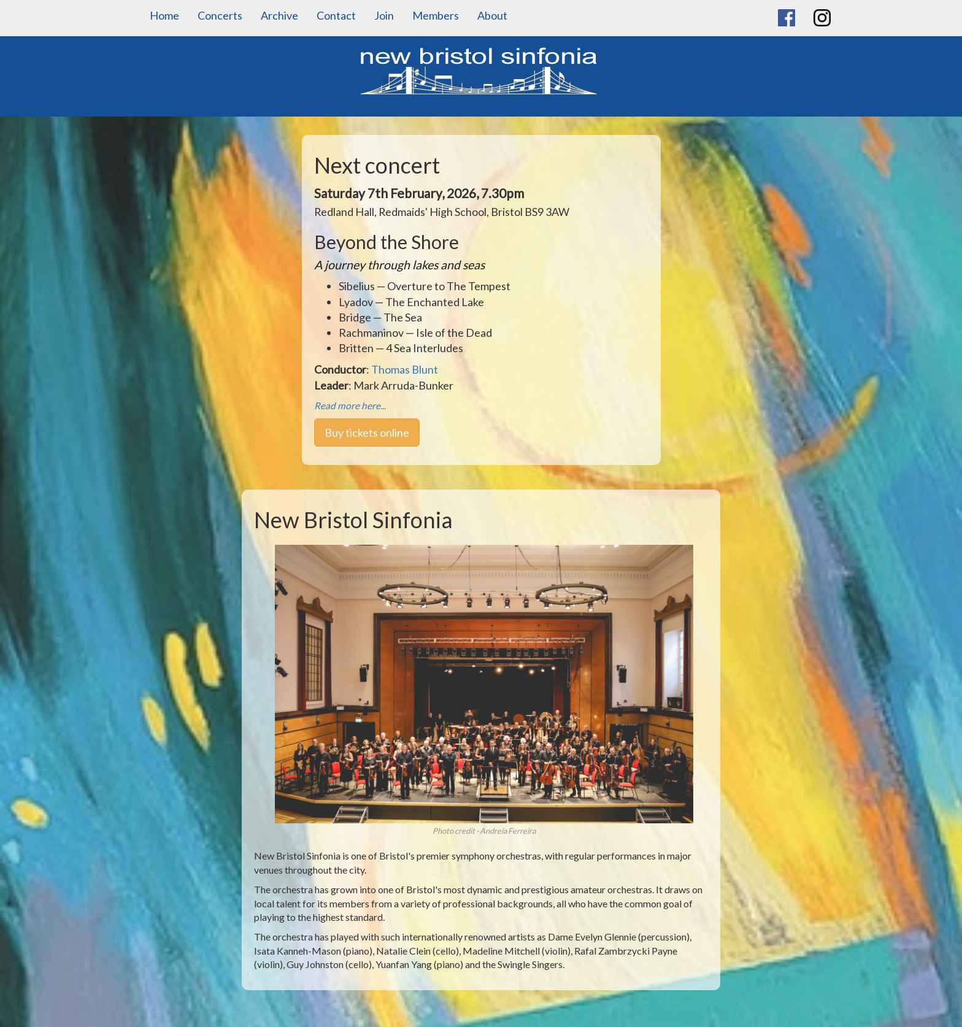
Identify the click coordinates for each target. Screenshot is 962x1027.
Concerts (220, 15)
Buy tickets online (367, 432)
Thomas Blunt (404, 369)
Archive (279, 15)
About (492, 15)
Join (384, 15)
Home (164, 15)
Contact (336, 15)
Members (435, 15)
